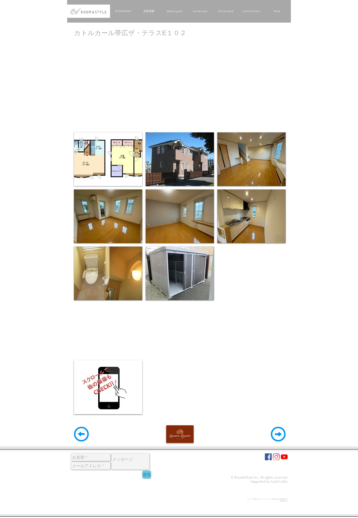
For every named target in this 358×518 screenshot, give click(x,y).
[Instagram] (276, 456)
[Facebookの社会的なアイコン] (268, 456)
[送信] (146, 474)
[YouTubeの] (284, 456)
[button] (108, 159)
